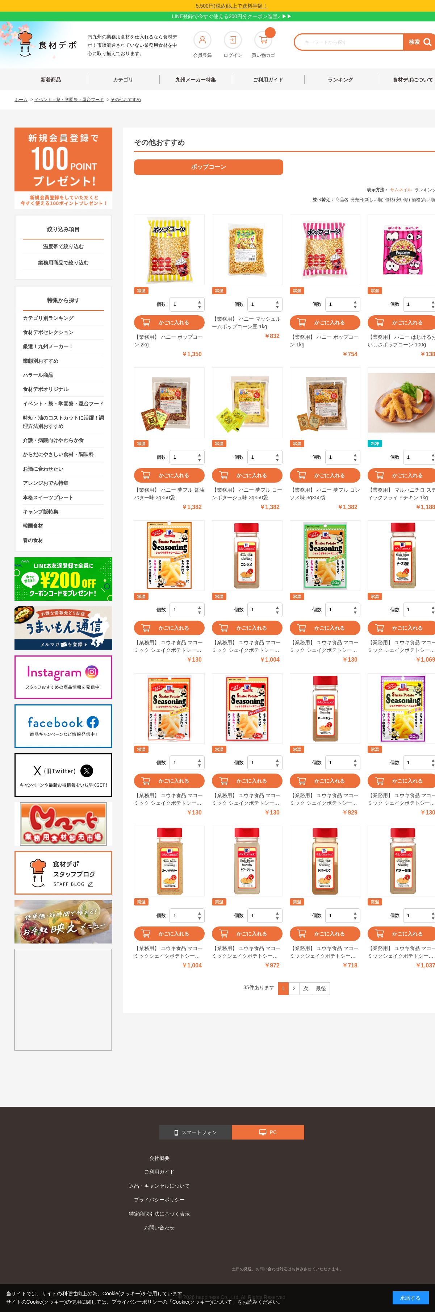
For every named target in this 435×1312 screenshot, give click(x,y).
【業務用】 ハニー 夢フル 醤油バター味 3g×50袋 (169, 493)
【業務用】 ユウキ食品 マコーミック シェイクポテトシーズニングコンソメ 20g (168, 647)
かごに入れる (174, 322)
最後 (321, 988)
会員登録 (202, 44)
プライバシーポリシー (159, 1200)
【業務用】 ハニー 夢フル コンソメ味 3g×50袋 (325, 493)
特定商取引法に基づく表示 (159, 1214)
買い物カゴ (263, 44)
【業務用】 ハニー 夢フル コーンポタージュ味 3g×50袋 (247, 493)
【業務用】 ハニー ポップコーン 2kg (168, 340)
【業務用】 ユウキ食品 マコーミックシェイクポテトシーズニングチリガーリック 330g (324, 952)
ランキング (340, 80)
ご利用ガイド (268, 80)
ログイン (232, 44)
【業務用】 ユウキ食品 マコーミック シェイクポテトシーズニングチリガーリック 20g (168, 799)
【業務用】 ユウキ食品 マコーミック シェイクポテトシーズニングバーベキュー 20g (246, 799)
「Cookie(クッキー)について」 (202, 1302)
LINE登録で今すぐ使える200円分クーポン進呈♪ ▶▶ (232, 16)
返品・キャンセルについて (159, 1186)
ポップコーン (208, 167)
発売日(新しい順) (367, 199)
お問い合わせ (159, 1227)
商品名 (341, 199)
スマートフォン (196, 1133)
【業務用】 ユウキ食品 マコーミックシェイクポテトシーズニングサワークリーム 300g (246, 952)
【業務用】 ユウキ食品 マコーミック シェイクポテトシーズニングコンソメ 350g (246, 647)
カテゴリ (123, 80)
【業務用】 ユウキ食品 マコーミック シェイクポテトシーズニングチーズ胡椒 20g (324, 647)
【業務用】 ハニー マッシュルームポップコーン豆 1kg (246, 322)
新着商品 (51, 80)
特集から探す (63, 300)
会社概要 (159, 1158)
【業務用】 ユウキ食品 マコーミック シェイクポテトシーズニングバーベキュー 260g (324, 799)
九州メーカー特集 (195, 80)
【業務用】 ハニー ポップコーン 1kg (324, 340)
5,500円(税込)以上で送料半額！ (232, 6)
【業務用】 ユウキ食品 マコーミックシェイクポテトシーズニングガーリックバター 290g (168, 952)
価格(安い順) (397, 199)
